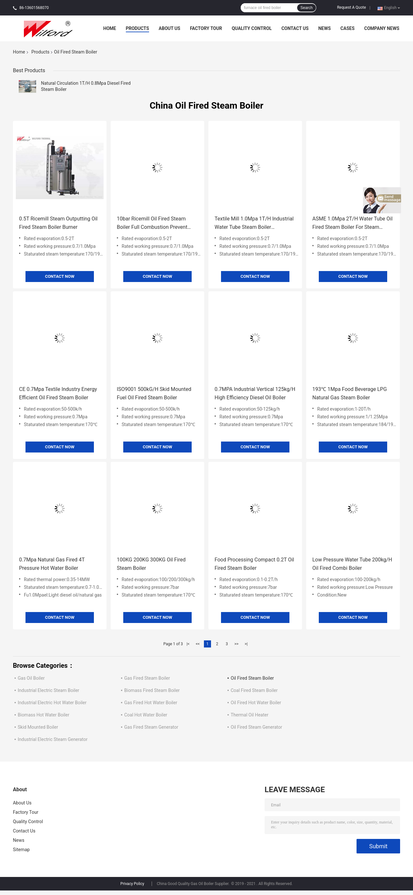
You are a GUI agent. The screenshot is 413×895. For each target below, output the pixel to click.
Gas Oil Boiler (31, 678)
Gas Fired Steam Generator (151, 727)
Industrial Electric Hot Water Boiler (52, 702)
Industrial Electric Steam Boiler (48, 690)
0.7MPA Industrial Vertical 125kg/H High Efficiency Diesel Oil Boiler (255, 393)
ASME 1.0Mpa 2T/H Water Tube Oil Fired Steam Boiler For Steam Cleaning (352, 223)
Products (137, 28)
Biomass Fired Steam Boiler (152, 690)
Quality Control (252, 28)
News (324, 28)
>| (246, 644)
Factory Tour (206, 28)
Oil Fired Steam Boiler (252, 678)
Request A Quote (351, 7)
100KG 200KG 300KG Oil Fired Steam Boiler (151, 564)
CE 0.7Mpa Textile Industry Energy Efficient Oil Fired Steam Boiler (58, 393)
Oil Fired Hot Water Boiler (256, 702)
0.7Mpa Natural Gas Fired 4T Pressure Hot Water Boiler (52, 564)
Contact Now (59, 276)
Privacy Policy (132, 883)
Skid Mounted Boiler (38, 727)
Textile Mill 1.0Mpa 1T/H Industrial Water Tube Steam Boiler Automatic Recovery (254, 223)
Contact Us (294, 28)
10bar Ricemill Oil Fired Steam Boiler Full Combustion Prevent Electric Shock (152, 223)
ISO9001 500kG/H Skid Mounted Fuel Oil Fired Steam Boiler (154, 393)
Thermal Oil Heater (249, 714)
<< (198, 644)
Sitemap (21, 849)
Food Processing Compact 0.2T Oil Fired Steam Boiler (254, 564)
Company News (381, 28)
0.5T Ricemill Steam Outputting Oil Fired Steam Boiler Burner (58, 223)
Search (306, 7)
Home (109, 28)
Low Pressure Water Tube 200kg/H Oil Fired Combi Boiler (352, 564)
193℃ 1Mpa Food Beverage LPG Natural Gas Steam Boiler (349, 393)
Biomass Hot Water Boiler (43, 714)
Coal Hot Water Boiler (145, 714)
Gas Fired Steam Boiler (147, 678)
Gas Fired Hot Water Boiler (150, 702)
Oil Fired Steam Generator (256, 727)
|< (187, 644)
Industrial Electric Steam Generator (52, 739)
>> (236, 644)
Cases (347, 28)
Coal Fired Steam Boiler (254, 690)
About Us (169, 28)
